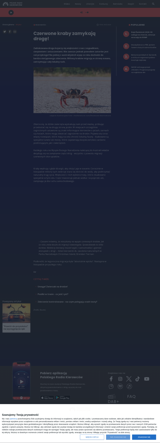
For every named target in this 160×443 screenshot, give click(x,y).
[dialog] (80, 423)
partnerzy (13, 419)
